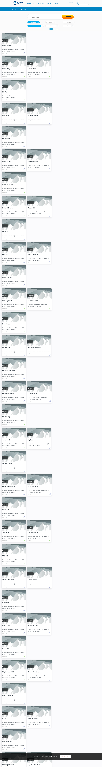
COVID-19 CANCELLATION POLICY (70, 764)
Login (83, 3)
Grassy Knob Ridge (8, 440)
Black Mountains (7, 138)
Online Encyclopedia (19, 9)
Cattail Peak (6, 115)
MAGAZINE (49, 3)
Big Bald (30, 602)
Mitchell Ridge (32, 625)
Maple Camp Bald (8, 509)
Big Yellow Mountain (8, 695)
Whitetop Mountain (8, 579)
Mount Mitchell (7, 45)
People (54, 751)
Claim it (4, 53)
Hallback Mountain (8, 161)
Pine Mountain (32, 556)
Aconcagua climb (33, 740)
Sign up (71, 3)
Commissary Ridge (34, 138)
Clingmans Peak (33, 92)
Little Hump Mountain (35, 649)
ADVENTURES (30, 3)
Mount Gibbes (32, 115)
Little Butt (31, 486)
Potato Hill (31, 161)
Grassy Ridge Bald (8, 301)
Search (68, 17)
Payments (42, 764)
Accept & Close (65, 757)
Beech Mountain (33, 695)
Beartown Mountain (8, 602)
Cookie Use (49, 764)
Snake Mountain (7, 533)
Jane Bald (31, 393)
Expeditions (31, 751)
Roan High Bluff (7, 231)
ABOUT (56, 3)
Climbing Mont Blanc (10, 745)
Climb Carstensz (33, 745)
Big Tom (30, 69)
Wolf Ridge (31, 417)
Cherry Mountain (33, 509)
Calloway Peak (32, 347)
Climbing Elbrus (9, 740)
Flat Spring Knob (7, 486)
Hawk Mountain (33, 672)
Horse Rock (6, 254)
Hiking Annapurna (80, 742)
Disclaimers (57, 764)
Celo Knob (31, 185)
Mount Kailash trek (80, 745)
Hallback (5, 185)
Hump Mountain (7, 556)
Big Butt (4, 347)
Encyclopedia (32, 750)
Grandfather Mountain (9, 370)
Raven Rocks (32, 463)
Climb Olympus (55, 745)
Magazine (54, 750)
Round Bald (6, 393)
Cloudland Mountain (34, 277)
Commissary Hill (7, 417)
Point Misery (6, 463)
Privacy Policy (34, 764)
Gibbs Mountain (33, 231)
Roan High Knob (7, 208)
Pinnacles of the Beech (35, 718)
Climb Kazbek (55, 742)
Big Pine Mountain (34, 579)
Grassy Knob (6, 672)
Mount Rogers (32, 440)
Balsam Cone (6, 69)
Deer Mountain (32, 301)
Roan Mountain (33, 208)
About (77, 750)
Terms (27, 764)
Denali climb (31, 742)
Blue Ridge (5, 92)
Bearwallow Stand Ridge (10, 649)
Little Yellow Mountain (9, 625)
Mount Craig (32, 45)
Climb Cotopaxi (56, 740)
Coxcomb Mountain (8, 718)
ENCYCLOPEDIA (40, 3)
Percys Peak (32, 254)
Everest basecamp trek (81, 740)
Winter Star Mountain (9, 277)
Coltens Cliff (32, 324)
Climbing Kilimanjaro (10, 742)
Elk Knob (31, 533)
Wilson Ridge (6, 324)
